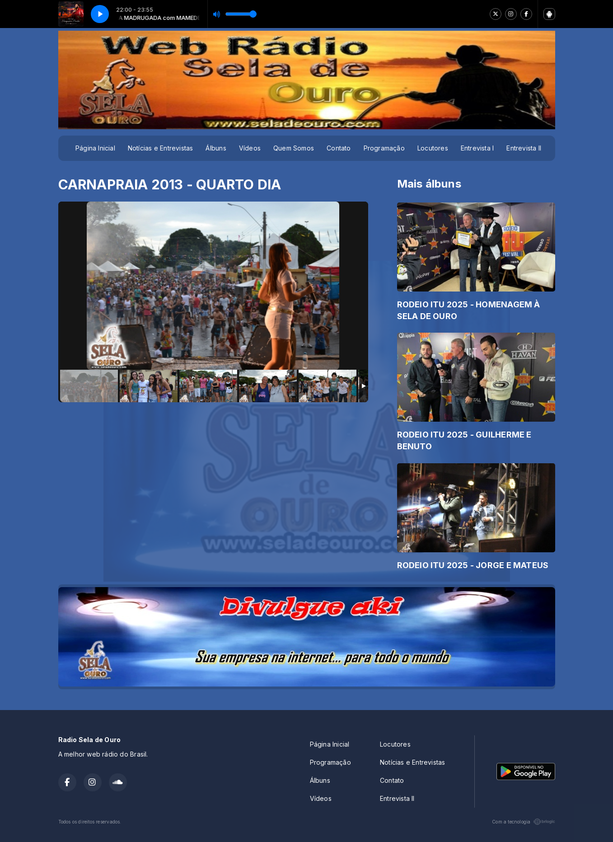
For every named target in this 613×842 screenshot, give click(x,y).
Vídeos (250, 148)
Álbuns (216, 148)
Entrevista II (523, 148)
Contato (339, 148)
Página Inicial (95, 148)
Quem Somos (293, 148)
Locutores (432, 148)
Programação (384, 148)
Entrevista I (477, 148)
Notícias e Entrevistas (160, 148)
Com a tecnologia (523, 821)
